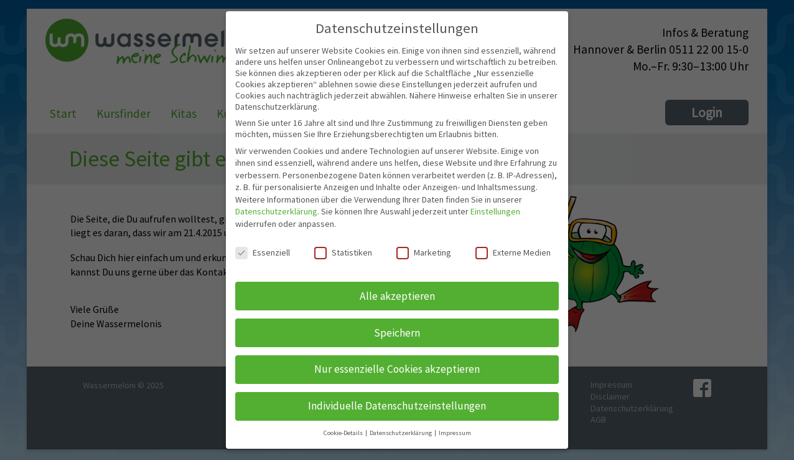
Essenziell (262, 252)
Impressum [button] (455, 433)
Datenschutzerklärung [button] (401, 433)
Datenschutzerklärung (276, 211)
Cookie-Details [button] (344, 433)
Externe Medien (513, 252)
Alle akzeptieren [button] (397, 296)
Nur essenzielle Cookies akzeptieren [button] (397, 369)
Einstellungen (495, 211)
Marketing (423, 252)
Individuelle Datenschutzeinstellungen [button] (397, 406)
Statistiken (343, 252)
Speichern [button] (397, 333)
